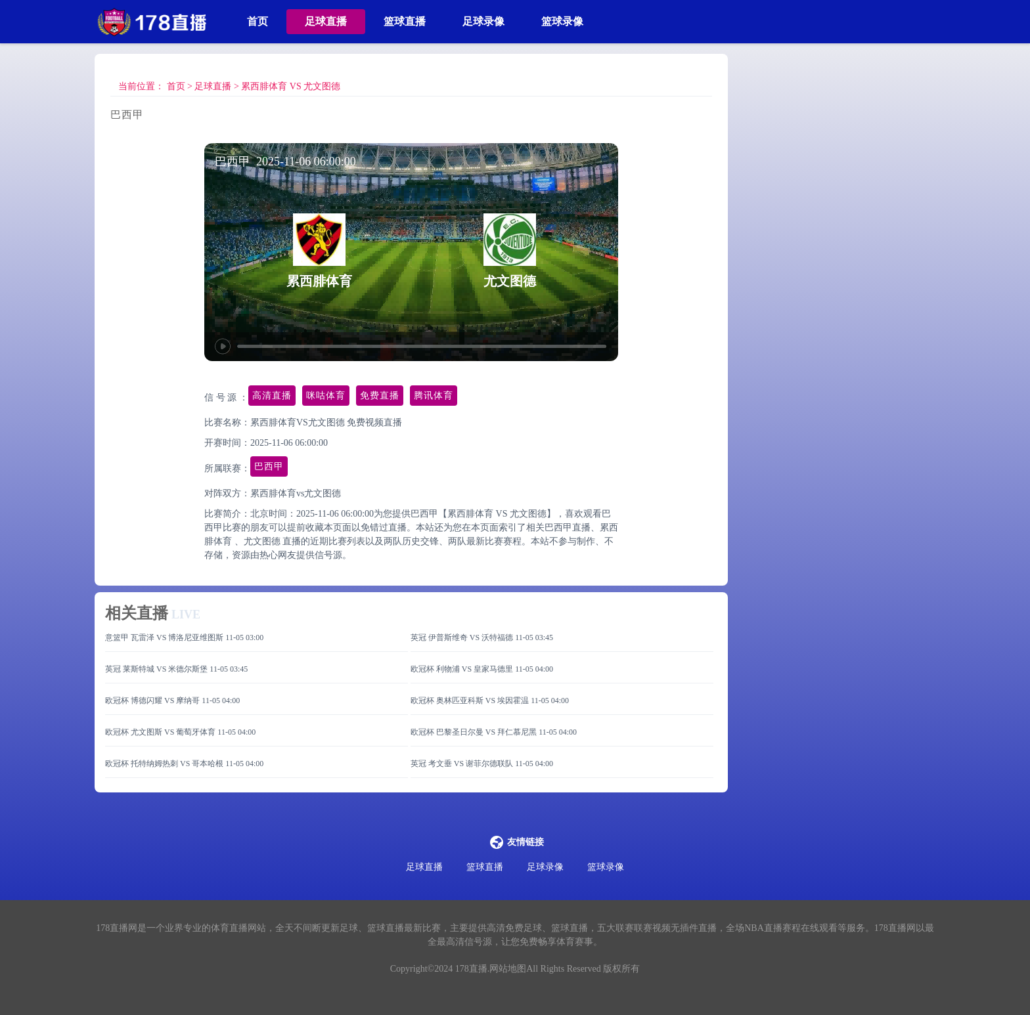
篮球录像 (562, 21)
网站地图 (507, 969)
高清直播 (272, 395)
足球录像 (483, 21)
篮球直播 (405, 21)
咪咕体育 (326, 395)
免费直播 (379, 395)
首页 (257, 21)
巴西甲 (269, 466)
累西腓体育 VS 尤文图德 (290, 86)
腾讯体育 (433, 395)
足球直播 (326, 21)
